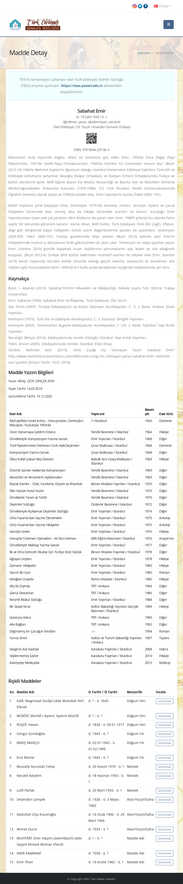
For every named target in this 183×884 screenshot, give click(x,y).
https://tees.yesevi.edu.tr (82, 85)
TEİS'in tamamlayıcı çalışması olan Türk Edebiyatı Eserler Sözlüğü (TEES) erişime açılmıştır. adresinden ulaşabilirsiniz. (71, 85)
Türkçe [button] (162, 6)
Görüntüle (164, 701)
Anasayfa (144, 53)
